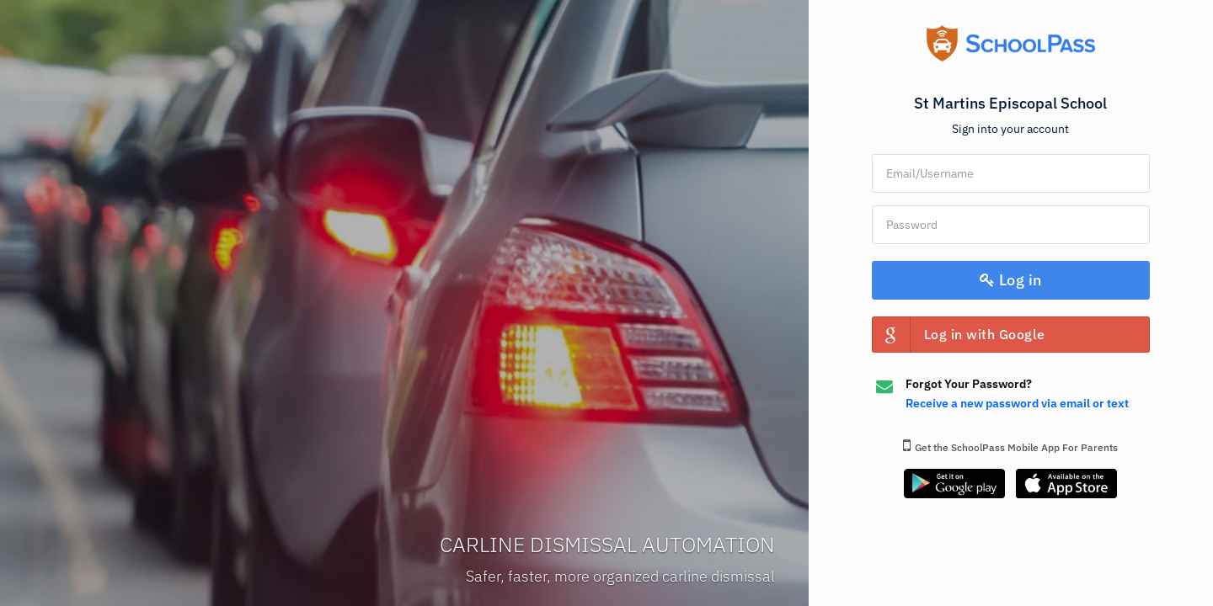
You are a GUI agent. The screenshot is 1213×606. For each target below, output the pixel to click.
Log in (1011, 280)
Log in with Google (959, 334)
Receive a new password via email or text (1017, 403)
